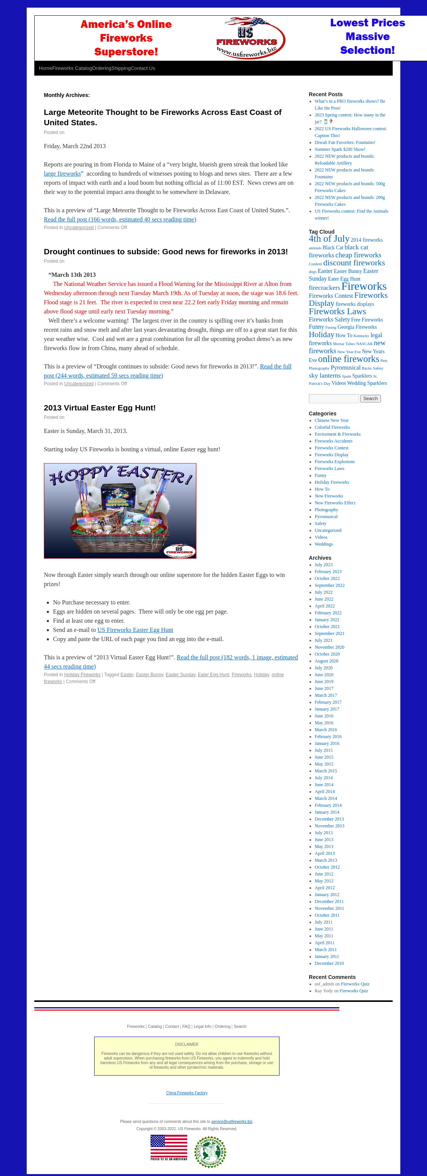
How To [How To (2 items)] (344, 335)
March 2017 (326, 695)
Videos (321, 537)
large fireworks (62, 173)
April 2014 (325, 791)
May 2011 (324, 936)
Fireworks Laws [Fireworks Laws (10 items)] (337, 311)
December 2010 (329, 963)
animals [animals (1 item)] (315, 248)
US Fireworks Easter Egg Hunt (135, 630)
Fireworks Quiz (355, 984)
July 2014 (324, 777)
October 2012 (327, 867)
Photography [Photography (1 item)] (319, 368)
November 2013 (330, 826)
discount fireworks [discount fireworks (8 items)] (354, 262)
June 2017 (324, 688)
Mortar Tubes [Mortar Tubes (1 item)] (344, 344)
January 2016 (327, 743)
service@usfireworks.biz (231, 1121)
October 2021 (327, 626)
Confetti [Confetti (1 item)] (315, 264)
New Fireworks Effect (335, 503)
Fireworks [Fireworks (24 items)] (364, 286)
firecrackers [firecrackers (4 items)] (324, 287)
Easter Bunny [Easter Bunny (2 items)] (348, 271)
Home (45, 68)
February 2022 (328, 612)
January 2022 (327, 619)
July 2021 (324, 640)
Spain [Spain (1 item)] (346, 376)
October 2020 (327, 654)
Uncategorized (78, 227)
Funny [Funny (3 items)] (316, 326)
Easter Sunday (181, 674)
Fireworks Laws (330, 468)
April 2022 (325, 606)
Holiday (261, 674)
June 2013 (324, 839)
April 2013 (325, 853)
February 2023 (328, 571)
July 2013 (324, 832)
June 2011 (324, 929)
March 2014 (326, 798)
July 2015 (324, 750)
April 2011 (325, 942)
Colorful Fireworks (332, 427)
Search (240, 1026)
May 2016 (324, 722)
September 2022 (330, 585)
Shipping (121, 68)
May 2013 (324, 846)
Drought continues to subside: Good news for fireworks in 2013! (166, 251)
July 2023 (324, 564)
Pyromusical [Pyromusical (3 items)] (346, 367)
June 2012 (324, 874)
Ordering (101, 68)
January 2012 (327, 894)
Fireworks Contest (331, 448)
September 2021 (330, 633)
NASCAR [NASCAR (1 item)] (364, 344)
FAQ (186, 1026)
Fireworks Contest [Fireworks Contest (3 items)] (331, 295)
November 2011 (329, 908)
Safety (321, 523)
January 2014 (327, 812)
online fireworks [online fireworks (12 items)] (348, 359)
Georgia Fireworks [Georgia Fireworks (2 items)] (357, 327)
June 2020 (324, 674)
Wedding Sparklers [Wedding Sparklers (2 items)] (367, 383)
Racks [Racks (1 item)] (367, 368)
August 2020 (327, 661)
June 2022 (324, 599)
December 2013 (329, 819)
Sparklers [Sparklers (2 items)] (362, 376)
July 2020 (324, 667)
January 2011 (327, 956)
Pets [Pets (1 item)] (383, 361)
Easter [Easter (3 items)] (325, 271)
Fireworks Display (332, 454)
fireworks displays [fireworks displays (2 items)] (355, 304)
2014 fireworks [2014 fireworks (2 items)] (366, 240)
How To (322, 489)
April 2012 (325, 887)
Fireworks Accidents (334, 441)
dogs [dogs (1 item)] (312, 272)
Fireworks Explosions (335, 461)
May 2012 (324, 881)
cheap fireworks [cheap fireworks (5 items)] (359, 255)
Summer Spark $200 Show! (340, 149)
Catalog (155, 1026)
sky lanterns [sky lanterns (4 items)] (325, 375)
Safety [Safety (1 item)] (378, 368)
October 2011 (327, 915)
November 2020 (330, 647)
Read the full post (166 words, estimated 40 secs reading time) (120, 219)
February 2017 (328, 702)
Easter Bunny (149, 674)
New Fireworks (329, 496)
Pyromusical (326, 516)
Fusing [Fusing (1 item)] (330, 327)
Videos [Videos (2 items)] (339, 383)
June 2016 (324, 716)
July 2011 (324, 922)
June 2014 (324, 784)
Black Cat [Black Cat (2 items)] (333, 247)
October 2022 (327, 578)
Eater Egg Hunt (213, 674)
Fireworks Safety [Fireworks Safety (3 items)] (329, 319)
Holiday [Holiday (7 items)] (321, 334)
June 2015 (324, 757)
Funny (321, 475)
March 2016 (326, 729)
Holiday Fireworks (82, 674)
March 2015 (326, 771)
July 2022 (324, 592)
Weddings (324, 544)
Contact (172, 1026)
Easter (126, 674)
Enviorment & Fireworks (338, 434)
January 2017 (327, 709)
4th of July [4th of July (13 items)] (329, 238)
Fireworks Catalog (72, 68)
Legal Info (203, 1026)
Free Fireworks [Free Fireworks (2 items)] (367, 320)
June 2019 (324, 681)
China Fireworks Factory (186, 1093)
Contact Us (143, 68)
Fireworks (242, 674)
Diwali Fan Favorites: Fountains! (345, 142)
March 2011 (326, 949)
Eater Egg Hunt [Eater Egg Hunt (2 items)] (344, 279)
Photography (326, 509)
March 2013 (326, 860)
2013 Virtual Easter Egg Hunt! (100, 407)
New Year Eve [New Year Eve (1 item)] (349, 352)
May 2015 (324, 764)
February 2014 (328, 805)
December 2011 (329, 901)
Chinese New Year (332, 420)
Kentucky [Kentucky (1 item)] (361, 336)
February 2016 (328, 736)
